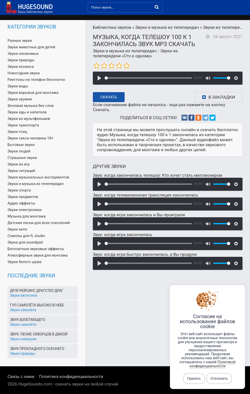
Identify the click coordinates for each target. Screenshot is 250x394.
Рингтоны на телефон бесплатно (36, 79)
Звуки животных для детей (31, 47)
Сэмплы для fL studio (26, 236)
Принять (194, 378)
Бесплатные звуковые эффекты (36, 249)
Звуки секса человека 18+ (31, 138)
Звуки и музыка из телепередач (124, 50)
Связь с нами (21, 376)
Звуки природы (21, 60)
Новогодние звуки (24, 73)
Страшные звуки (22, 157)
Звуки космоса (21, 66)
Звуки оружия (20, 99)
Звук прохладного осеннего (37, 349)
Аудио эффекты (21, 203)
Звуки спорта (19, 190)
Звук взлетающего (27, 320)
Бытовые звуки (21, 144)
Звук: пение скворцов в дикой (38, 334)
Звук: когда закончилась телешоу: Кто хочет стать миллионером (157, 175)
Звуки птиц (17, 131)
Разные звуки (20, 40)
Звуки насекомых (23, 53)
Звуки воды (18, 86)
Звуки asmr (17, 229)
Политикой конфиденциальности (212, 364)
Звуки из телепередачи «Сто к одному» (135, 53)
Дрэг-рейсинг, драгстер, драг (36, 291)
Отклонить (219, 378)
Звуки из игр (19, 164)
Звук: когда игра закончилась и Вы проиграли (139, 214)
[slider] (148, 78)
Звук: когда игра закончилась (122, 234)
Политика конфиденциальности (71, 376)
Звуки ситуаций (21, 170)
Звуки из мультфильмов (29, 118)
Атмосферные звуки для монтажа (38, 255)
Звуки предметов (23, 196)
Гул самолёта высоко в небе (37, 305)
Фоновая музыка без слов (31, 105)
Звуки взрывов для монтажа (33, 92)
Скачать (108, 97)
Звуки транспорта (23, 125)
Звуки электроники (25, 210)
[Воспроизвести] (99, 78)
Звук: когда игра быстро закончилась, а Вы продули (145, 254)
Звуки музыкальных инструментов (38, 177)
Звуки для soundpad (25, 242)
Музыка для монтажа (27, 216)
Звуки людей (19, 151)
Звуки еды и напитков (27, 112)
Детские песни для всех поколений (39, 223)
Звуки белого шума (24, 262)
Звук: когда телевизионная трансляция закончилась (145, 195)
